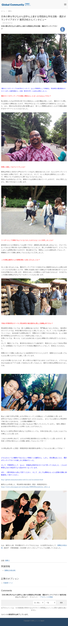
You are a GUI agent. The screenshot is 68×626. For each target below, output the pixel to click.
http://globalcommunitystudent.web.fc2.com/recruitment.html (22, 480)
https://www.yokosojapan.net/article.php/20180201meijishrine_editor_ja (25, 487)
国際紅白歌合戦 (9, 571)
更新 (61, 602)
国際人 (10, 11)
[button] (65, 4)
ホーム (3, 11)
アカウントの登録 (46, 597)
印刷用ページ (8, 583)
